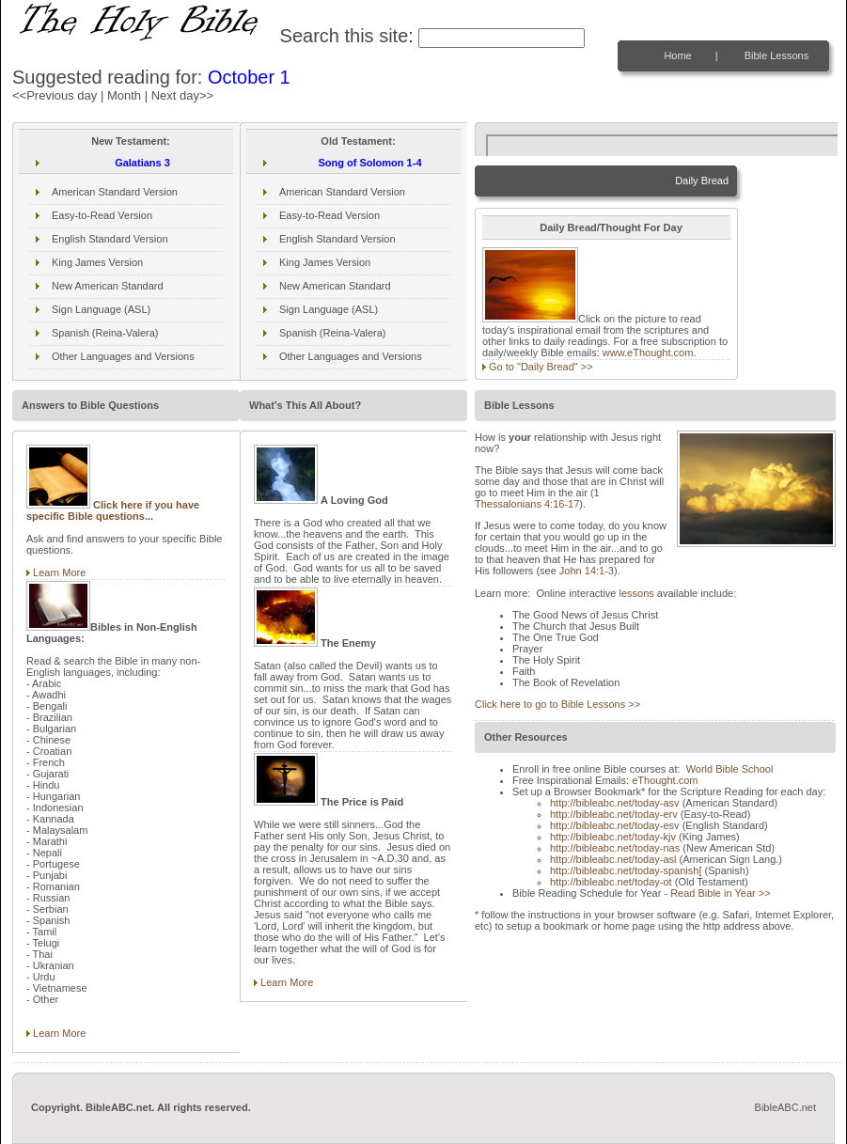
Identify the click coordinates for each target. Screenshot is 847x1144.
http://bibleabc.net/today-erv (614, 814)
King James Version (97, 262)
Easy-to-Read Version (102, 215)
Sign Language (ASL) (101, 309)
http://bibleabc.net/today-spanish (625, 870)
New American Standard (108, 285)
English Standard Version (110, 238)
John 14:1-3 (586, 570)
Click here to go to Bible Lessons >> (557, 704)
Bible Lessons (777, 55)
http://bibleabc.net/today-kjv (613, 836)
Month (124, 95)
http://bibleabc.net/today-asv (615, 802)
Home (677, 55)
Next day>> (182, 95)
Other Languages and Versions (123, 356)
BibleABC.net (785, 1107)
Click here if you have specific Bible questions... (112, 510)
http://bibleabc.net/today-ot (611, 881)
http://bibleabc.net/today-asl (613, 859)
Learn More (59, 572)
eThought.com (665, 780)
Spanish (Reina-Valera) (105, 332)
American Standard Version (115, 191)
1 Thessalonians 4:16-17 (537, 498)
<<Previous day (54, 95)
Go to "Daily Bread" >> (541, 366)
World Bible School (730, 769)
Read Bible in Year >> (720, 893)
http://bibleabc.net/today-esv (615, 825)
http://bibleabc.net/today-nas (615, 848)
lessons (636, 593)
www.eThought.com (648, 352)
